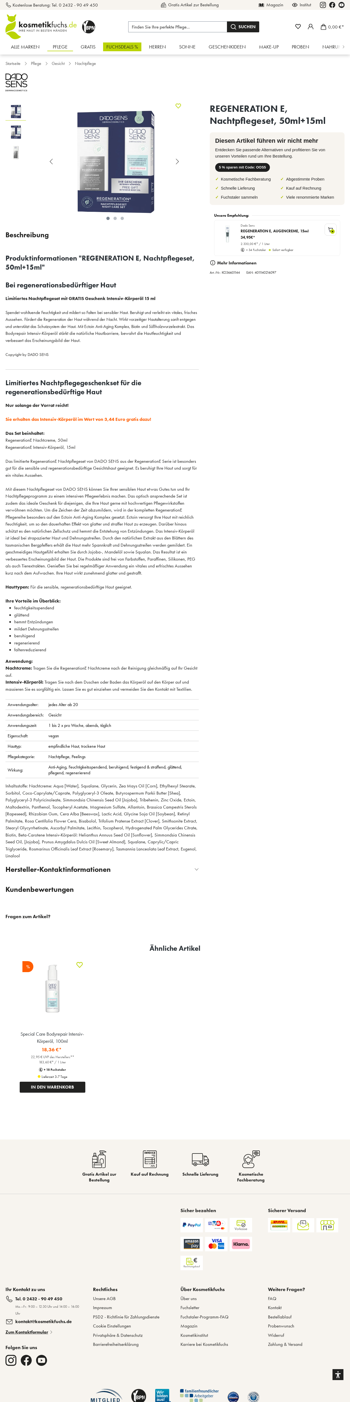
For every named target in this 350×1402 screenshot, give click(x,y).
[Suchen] (243, 26)
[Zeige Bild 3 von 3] (122, 218)
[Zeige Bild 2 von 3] (115, 218)
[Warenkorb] (331, 27)
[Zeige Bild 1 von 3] (108, 218)
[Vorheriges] (52, 161)
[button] (337, 1374)
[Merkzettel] (298, 26)
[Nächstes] (178, 161)
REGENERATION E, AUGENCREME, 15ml (275, 231)
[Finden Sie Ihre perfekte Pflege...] (177, 26)
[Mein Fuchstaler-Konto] (310, 26)
